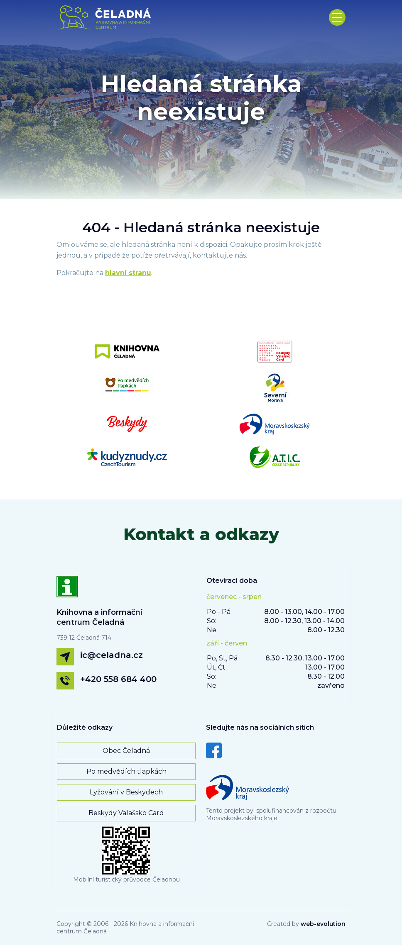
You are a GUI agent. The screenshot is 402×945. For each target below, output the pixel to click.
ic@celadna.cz (111, 655)
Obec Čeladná (126, 751)
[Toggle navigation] (337, 17)
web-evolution (323, 924)
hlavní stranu (128, 273)
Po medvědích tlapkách (126, 771)
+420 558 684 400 (118, 679)
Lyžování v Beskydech (126, 792)
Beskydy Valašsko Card (126, 813)
